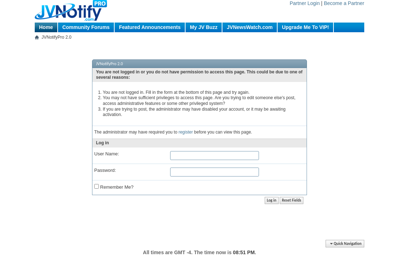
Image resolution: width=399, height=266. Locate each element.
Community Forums (86, 27)
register (185, 132)
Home (46, 27)
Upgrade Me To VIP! (305, 27)
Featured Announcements (150, 27)
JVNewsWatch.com (250, 27)
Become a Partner (344, 3)
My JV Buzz (203, 27)
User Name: (106, 153)
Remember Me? (114, 187)
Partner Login (305, 3)
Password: (105, 170)
